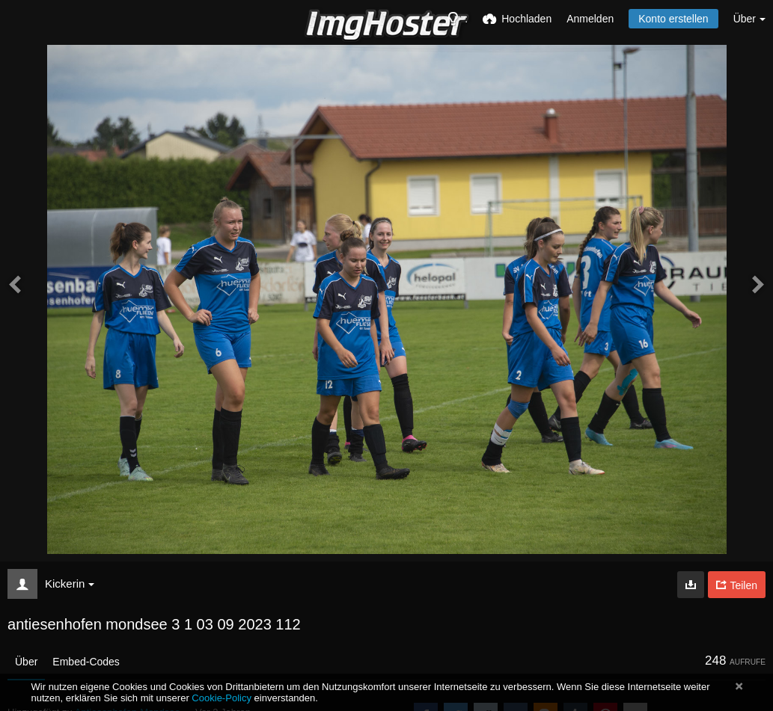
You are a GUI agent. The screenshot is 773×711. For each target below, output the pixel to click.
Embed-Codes (86, 662)
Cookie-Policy (221, 698)
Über (26, 662)
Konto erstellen (673, 19)
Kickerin (69, 583)
